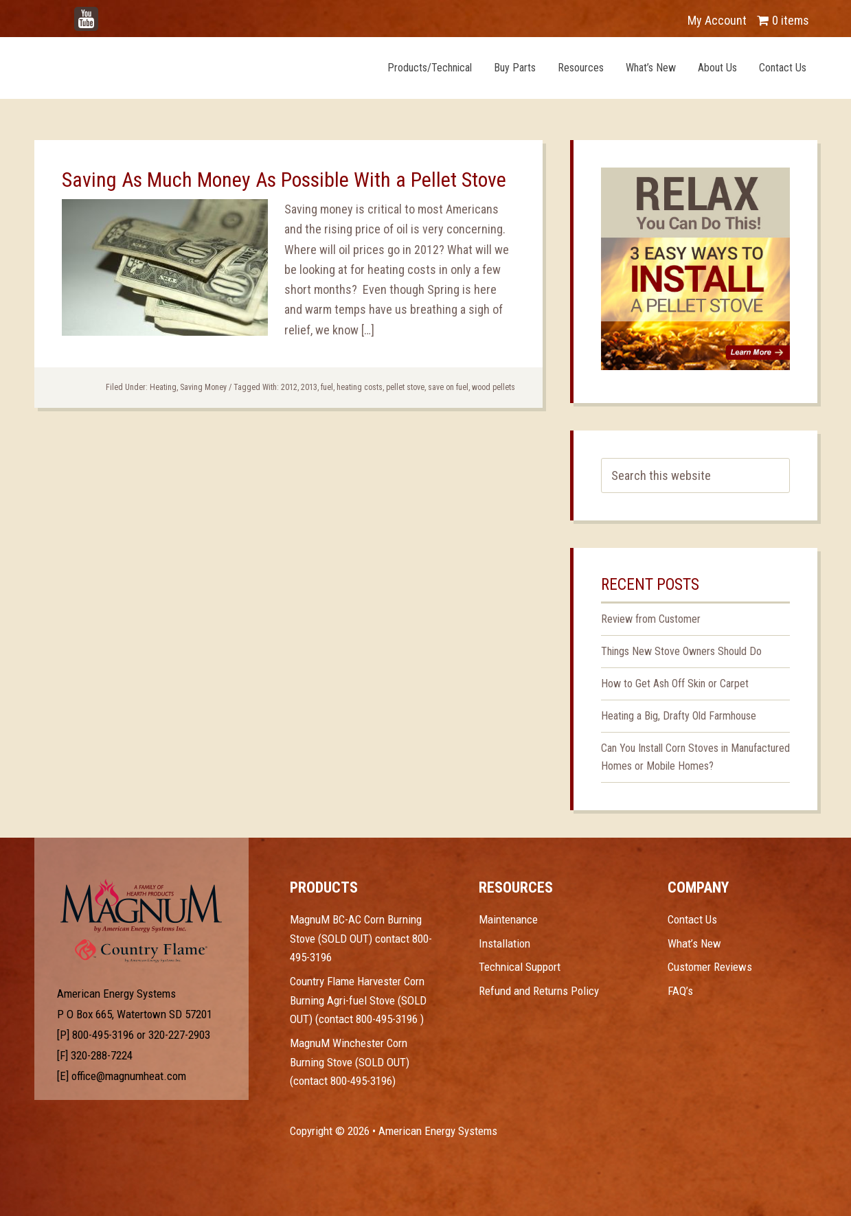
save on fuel (448, 387)
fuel (327, 387)
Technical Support (519, 967)
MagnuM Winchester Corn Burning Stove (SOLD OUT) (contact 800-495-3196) (349, 1062)
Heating (163, 387)
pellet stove (405, 387)
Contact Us (692, 919)
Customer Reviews (710, 967)
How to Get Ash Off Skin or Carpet (675, 683)
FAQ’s (680, 991)
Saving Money (203, 387)
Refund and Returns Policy (539, 991)
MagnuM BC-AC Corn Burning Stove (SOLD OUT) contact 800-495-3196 (361, 938)
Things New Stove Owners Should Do (681, 651)
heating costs (360, 387)
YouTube (107, 13)
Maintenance (508, 919)
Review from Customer (651, 619)
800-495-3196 (103, 1035)
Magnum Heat (190, 67)
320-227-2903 (179, 1035)
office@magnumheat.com (128, 1076)
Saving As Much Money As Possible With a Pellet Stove (284, 180)
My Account (717, 20)
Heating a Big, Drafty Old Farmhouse (678, 715)
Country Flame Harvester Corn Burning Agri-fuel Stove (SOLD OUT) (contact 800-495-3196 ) (358, 1000)
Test (141, 905)
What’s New (694, 943)
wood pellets (493, 387)
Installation (504, 943)
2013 (309, 387)
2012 (289, 387)
